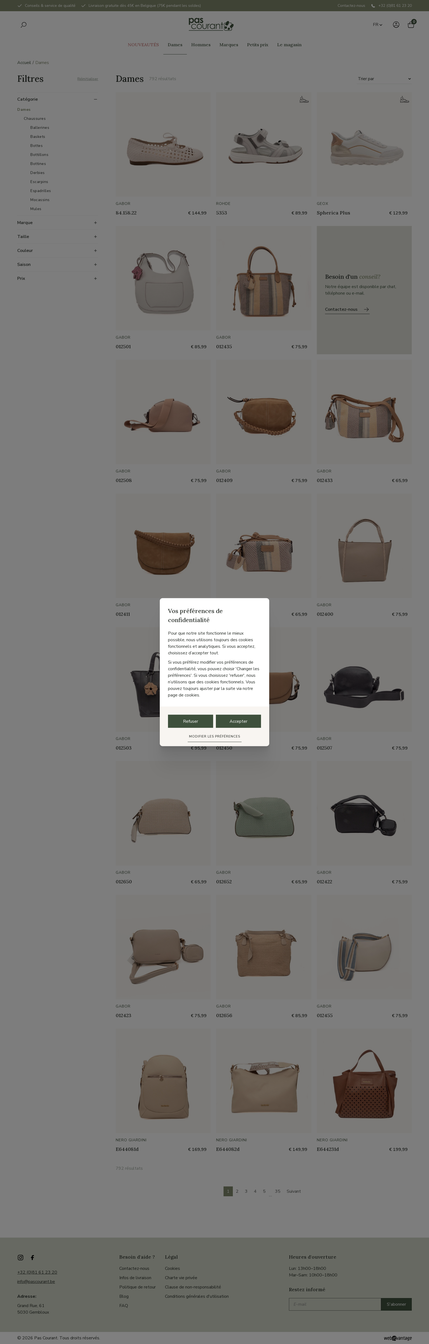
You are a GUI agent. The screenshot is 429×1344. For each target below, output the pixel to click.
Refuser (190, 721)
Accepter (238, 721)
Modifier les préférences (214, 736)
